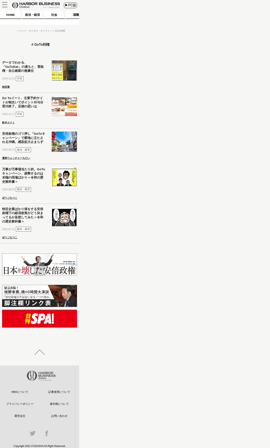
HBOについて (19, 391)
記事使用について (59, 391)
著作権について (59, 403)
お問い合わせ (59, 415)
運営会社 (19, 415)
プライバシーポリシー (20, 403)
